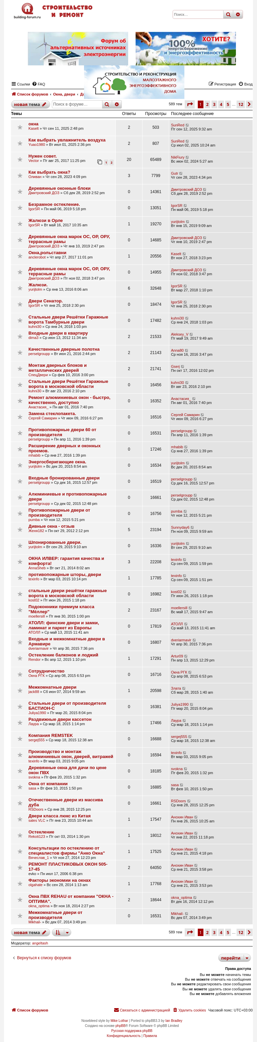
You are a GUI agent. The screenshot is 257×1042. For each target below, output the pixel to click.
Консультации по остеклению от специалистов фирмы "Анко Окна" (66, 851)
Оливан (34, 177)
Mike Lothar (119, 1021)
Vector (33, 161)
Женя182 (36, 531)
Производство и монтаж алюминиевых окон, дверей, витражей (70, 754)
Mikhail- (34, 922)
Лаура (33, 724)
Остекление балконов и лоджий (63, 654)
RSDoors (36, 809)
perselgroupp (39, 354)
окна (33, 123)
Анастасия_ (38, 407)
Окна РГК (36, 676)
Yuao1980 (36, 144)
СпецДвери (38, 375)
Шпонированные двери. (54, 542)
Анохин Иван (182, 817)
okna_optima (39, 906)
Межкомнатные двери (52, 687)
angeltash (40, 943)
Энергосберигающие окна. (57, 461)
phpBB (120, 1026)
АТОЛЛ (34, 632)
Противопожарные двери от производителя (59, 513)
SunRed (177, 125)
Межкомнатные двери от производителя (55, 915)
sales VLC (36, 820)
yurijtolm (178, 222)
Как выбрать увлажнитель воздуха (66, 139)
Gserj (175, 366)
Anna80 (177, 350)
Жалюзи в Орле (45, 220)
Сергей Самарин (42, 418)
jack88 (33, 692)
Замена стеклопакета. (52, 413)
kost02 (33, 600)
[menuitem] (189, 1010)
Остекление (41, 831)
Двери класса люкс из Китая (59, 815)
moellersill (36, 616)
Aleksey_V (179, 334)
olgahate (35, 885)
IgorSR (34, 209)
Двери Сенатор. (45, 300)
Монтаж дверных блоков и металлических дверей (57, 368)
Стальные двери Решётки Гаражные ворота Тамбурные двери (68, 319)
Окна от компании (48, 783)
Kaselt (33, 128)
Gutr (174, 173)
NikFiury (177, 157)
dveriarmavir (38, 648)
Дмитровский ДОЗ (43, 193)
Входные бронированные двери (64, 477)
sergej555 (36, 740)
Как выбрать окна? (49, 172)
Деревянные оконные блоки (59, 188)
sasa (32, 788)
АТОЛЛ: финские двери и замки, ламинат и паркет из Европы (63, 625)
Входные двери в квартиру (58, 333)
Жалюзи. (38, 284)
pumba (34, 520)
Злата (176, 688)
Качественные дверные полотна (64, 349)
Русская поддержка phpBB (131, 1031)
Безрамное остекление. (54, 204)
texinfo (176, 560)
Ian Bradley (173, 1021)
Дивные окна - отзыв (51, 526)
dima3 (33, 338)
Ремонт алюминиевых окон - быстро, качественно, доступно (69, 400)
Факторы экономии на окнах (59, 880)
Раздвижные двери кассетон (59, 719)
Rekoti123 (36, 836)
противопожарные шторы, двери (64, 574)
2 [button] (207, 932)
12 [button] (240, 932)
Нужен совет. (42, 156)
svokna (34, 777)
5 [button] (228, 932)
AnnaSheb (37, 568)
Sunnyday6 (180, 527)
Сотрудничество (46, 671)
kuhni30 (34, 327)
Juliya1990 (37, 713)
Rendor (34, 659)
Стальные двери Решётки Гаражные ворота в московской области (68, 384)
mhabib (34, 455)
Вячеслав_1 (38, 858)
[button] (190, 104)
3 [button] (214, 932)
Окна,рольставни (47, 252)
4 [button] (221, 932)
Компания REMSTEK (50, 735)
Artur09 (177, 656)
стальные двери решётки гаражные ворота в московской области (67, 593)
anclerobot (37, 257)
